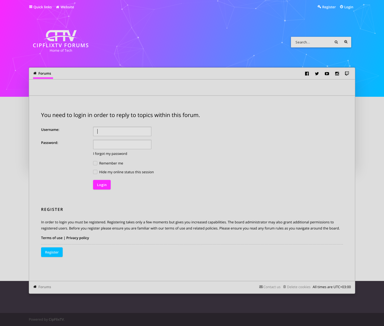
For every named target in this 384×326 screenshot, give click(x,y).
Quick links (43, 7)
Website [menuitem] (64, 7)
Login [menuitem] (348, 7)
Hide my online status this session (123, 172)
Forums (44, 286)
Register (52, 252)
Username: (50, 129)
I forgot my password (110, 153)
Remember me (108, 163)
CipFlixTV (56, 319)
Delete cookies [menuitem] (298, 286)
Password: (49, 142)
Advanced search (346, 42)
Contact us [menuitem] (272, 286)
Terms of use (52, 237)
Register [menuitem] (329, 7)
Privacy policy (77, 237)
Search (336, 42)
